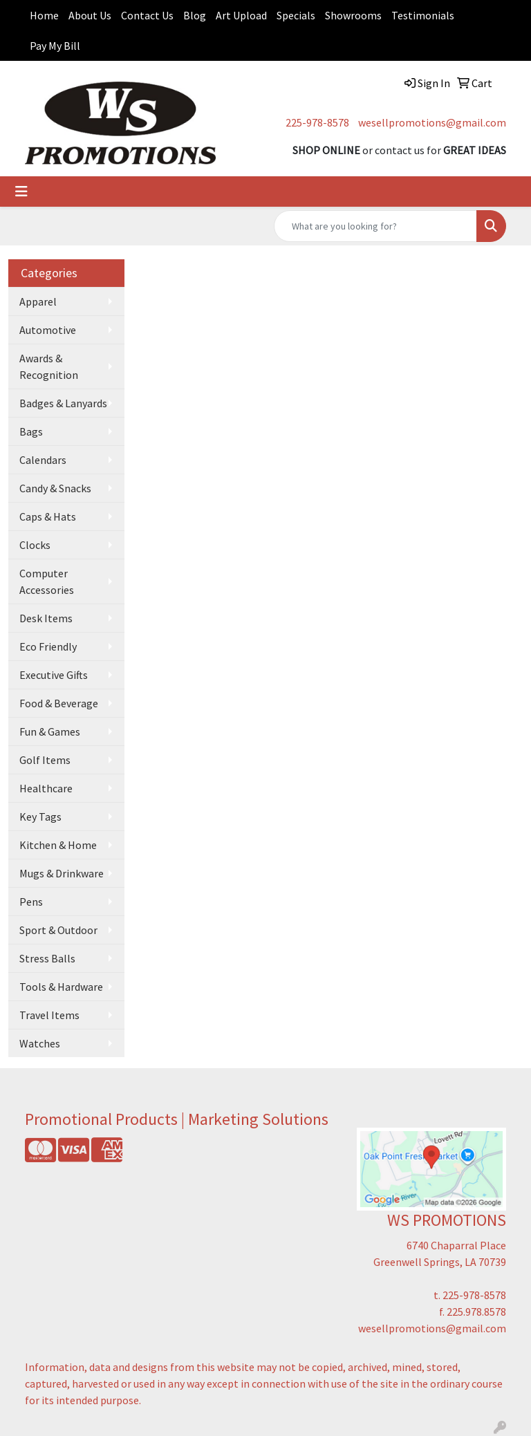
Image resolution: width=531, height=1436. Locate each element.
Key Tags (40, 816)
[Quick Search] (375, 226)
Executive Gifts (53, 675)
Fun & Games (49, 731)
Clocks (34, 545)
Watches (39, 1043)
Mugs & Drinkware (61, 873)
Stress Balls (47, 958)
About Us (89, 15)
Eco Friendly (48, 646)
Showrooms (353, 15)
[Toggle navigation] (21, 191)
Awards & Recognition (48, 366)
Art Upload (241, 15)
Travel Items (49, 1015)
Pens (31, 901)
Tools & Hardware (61, 987)
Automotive (47, 330)
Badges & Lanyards (63, 403)
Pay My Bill (55, 46)
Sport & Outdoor (58, 930)
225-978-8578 (317, 122)
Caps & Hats (47, 516)
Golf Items (45, 760)
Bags (31, 431)
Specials (296, 15)
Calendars (42, 460)
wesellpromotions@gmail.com (432, 122)
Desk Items (46, 618)
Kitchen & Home (58, 845)
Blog (194, 15)
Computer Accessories (46, 581)
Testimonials (422, 15)
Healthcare (46, 788)
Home (44, 15)
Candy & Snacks (55, 488)
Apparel (38, 301)
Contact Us (147, 15)
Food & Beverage (58, 703)
